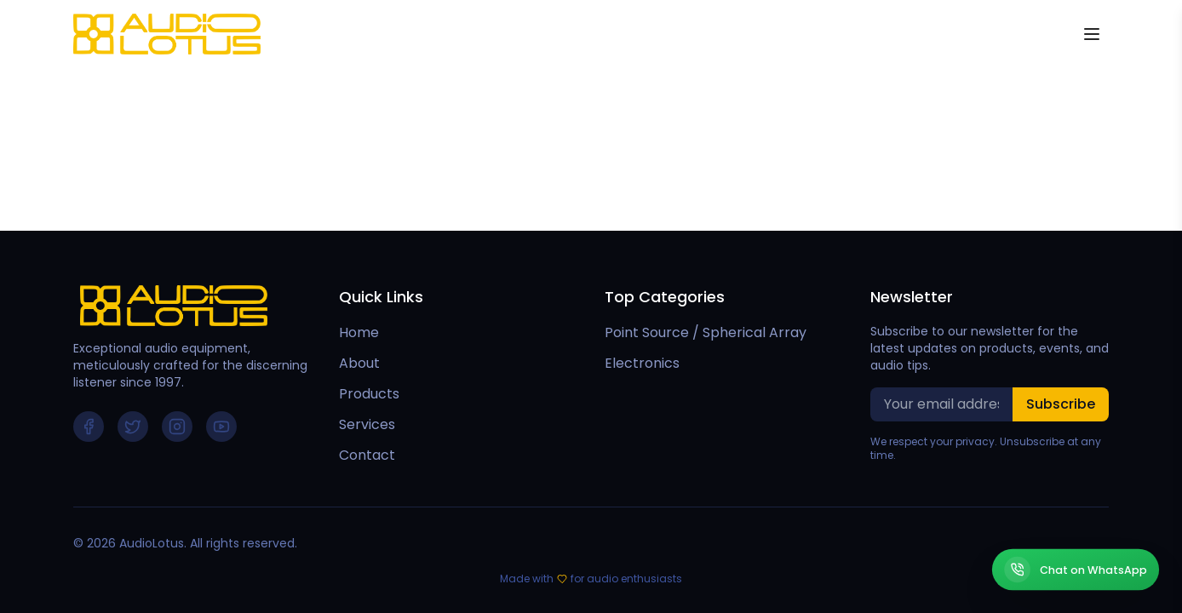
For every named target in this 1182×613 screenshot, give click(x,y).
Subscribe (1060, 404)
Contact (367, 455)
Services (367, 424)
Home (359, 332)
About (359, 363)
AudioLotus (151, 543)
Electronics (642, 363)
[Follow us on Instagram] (177, 426)
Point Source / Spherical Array (705, 332)
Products (369, 394)
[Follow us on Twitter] (133, 426)
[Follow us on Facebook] (88, 426)
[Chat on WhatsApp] (1075, 570)
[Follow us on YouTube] (221, 426)
